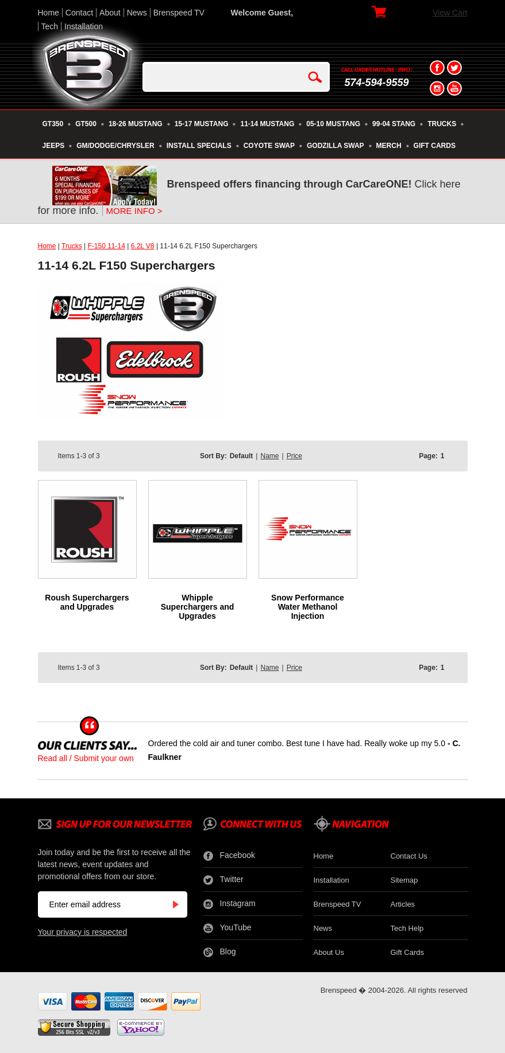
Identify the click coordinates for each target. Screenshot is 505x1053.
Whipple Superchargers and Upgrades (197, 607)
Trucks (71, 246)
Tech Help (407, 928)
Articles (403, 904)
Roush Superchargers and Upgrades (87, 602)
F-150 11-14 (106, 246)
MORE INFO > (134, 211)
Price (294, 456)
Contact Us (409, 856)
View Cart (450, 13)
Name (269, 456)
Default (241, 456)
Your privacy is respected (83, 932)
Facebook (229, 856)
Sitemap (404, 880)
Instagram (229, 904)
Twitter (223, 880)
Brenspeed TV (179, 12)
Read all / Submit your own (86, 758)
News (137, 12)
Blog (219, 952)
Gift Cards (408, 952)
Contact (79, 12)
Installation (83, 26)
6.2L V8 (143, 246)
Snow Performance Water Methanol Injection (307, 607)
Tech (50, 26)
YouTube (227, 928)
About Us (329, 952)
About (110, 12)
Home (48, 12)
